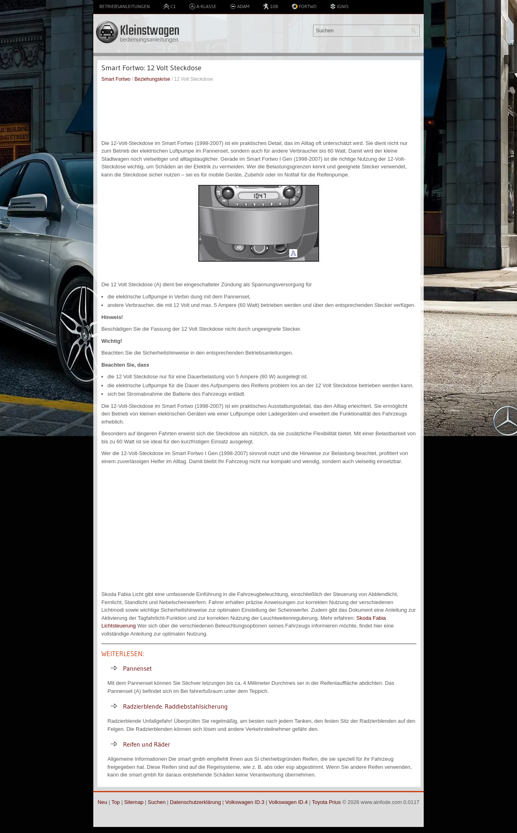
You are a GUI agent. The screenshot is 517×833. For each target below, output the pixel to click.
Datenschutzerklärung (195, 802)
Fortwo (304, 6)
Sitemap (133, 802)
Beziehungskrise (152, 79)
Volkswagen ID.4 (288, 802)
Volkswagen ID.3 (245, 802)
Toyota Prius (326, 802)
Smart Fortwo (115, 79)
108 (270, 6)
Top (115, 802)
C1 (169, 6)
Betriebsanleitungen (124, 6)
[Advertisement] (258, 111)
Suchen (157, 802)
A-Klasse (202, 6)
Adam (240, 6)
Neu (102, 802)
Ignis (339, 6)
